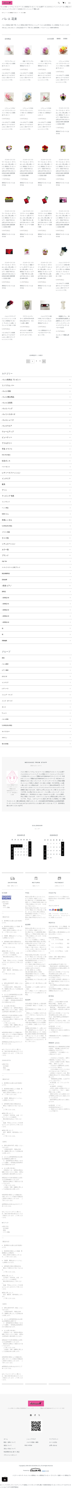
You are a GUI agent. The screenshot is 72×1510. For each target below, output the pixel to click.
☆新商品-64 (6, 632)
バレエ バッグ (7, 408)
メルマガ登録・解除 (30, 1464)
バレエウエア (7, 425)
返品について (6, 1467)
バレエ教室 (6, 677)
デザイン (5, 758)
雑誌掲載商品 (7, 579)
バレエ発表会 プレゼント (14, 12)
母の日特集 (6, 765)
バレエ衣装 (6, 738)
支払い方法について (8, 1470)
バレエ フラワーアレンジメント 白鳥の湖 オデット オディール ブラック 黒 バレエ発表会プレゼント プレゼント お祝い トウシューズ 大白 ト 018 (63, 269)
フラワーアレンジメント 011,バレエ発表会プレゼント (8, 63)
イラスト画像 (7, 535)
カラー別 (5, 553)
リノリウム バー (8, 385)
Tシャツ (5, 731)
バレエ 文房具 (7, 402)
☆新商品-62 (6, 618)
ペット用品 (6, 509)
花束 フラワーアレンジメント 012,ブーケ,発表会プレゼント (27, 63)
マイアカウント (52, 1460)
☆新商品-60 (6, 605)
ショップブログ (29, 1460)
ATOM (30, 1467)
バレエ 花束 (26, 12)
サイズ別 (5, 542)
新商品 (4, 598)
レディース (6, 704)
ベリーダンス (7, 467)
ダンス (4, 724)
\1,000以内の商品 (8, 529)
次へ (43, 360)
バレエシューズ (8, 419)
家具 (3, 485)
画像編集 (5, 652)
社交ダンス (6, 461)
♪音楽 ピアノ (7, 592)
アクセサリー (7, 442)
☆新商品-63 (6, 625)
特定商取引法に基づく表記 (10, 1473)
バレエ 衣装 (6, 390)
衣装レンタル (7, 522)
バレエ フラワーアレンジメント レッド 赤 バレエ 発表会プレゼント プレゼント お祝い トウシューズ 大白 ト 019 (9, 320)
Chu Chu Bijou (7, 454)
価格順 (59, 38)
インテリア (6, 479)
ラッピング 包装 (8, 496)
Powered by (36, 1491)
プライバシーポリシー (8, 1476)
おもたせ (5, 691)
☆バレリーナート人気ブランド (14, 572)
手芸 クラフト (7, 448)
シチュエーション (8, 547)
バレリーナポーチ (8, 413)
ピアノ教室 (6, 684)
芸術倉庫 (5, 586)
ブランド (5, 559)
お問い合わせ (51, 1467)
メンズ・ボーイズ (8, 718)
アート (4, 491)
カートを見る (51, 1464)
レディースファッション (11, 473)
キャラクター (7, 752)
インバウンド (7, 503)
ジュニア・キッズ (8, 711)
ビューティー (7, 436)
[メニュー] (69, 3)
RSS (26, 1467)
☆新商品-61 (6, 612)
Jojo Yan (5, 565)
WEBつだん (6, 516)
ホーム (3, 12)
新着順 (65, 38)
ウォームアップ (8, 431)
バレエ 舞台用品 (8, 396)
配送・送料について (8, 1464)
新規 (3, 670)
